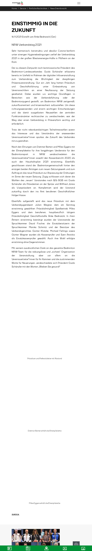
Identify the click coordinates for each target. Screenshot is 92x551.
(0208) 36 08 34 (21, 477)
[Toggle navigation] (78, 3)
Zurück (15, 316)
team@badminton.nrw (22, 460)
